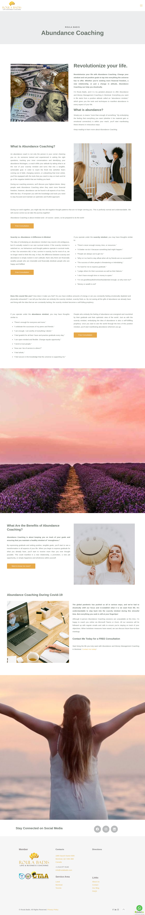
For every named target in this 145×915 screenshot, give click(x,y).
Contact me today (89, 649)
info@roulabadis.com (64, 870)
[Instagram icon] (118, 910)
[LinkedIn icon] (115, 910)
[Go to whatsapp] (139, 908)
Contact (95, 885)
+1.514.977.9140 (62, 867)
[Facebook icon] (113, 910)
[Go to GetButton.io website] (139, 912)
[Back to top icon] (123, 909)
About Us (95, 882)
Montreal (59, 885)
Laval (58, 882)
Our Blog (95, 888)
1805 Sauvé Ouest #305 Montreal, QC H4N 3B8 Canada (65, 859)
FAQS (94, 891)
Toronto (58, 888)
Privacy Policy (52, 910)
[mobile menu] (141, 6)
